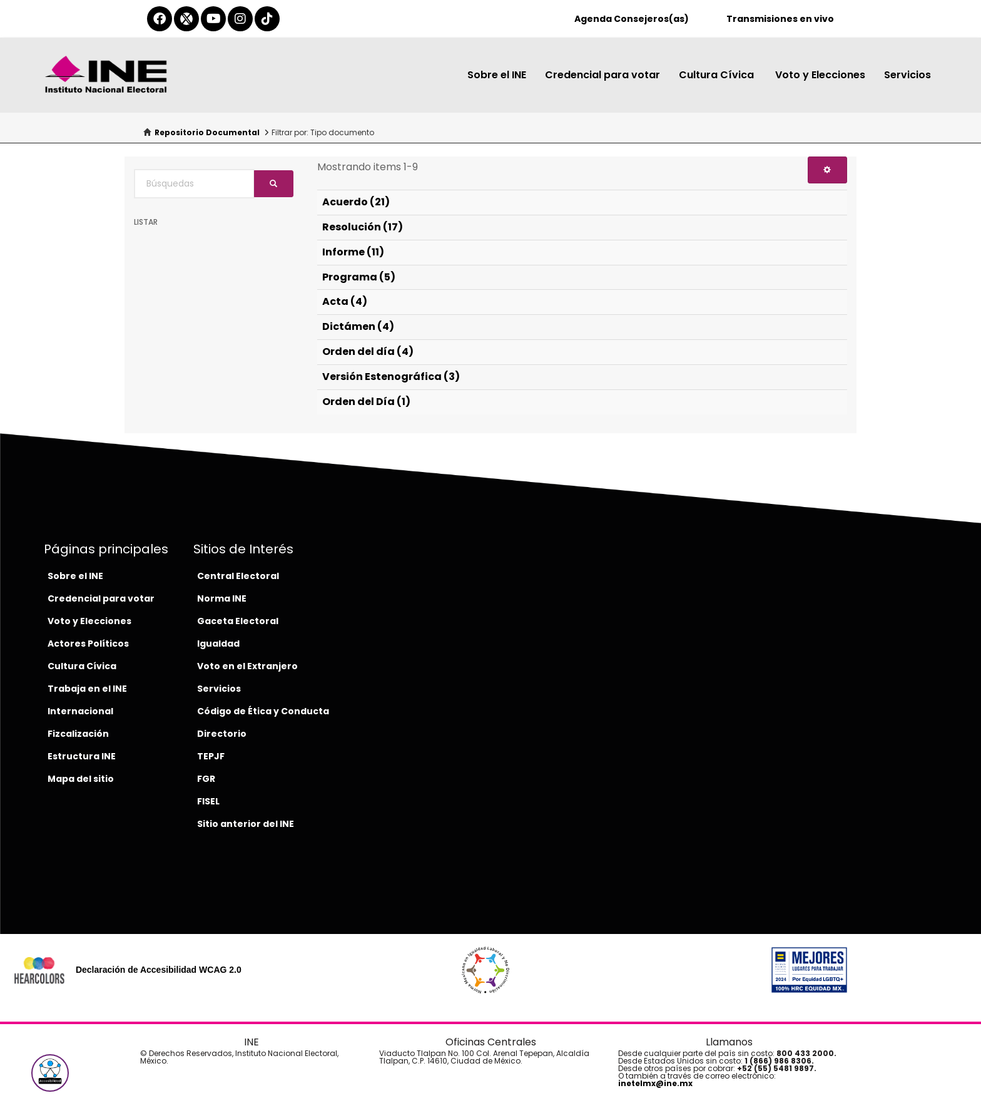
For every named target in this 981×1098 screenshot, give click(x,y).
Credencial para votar (602, 75)
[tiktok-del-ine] (267, 18)
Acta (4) (344, 301)
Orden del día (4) (368, 351)
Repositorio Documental (207, 132)
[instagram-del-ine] (240, 18)
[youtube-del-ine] (213, 18)
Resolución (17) (362, 227)
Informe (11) (353, 252)
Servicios (907, 75)
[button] (50, 1073)
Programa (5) (358, 277)
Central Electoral (238, 576)
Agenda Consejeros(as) (631, 19)
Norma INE (222, 598)
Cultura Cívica (717, 75)
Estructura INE (82, 756)
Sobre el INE (496, 75)
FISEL (208, 801)
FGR (206, 778)
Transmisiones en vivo (780, 19)
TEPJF (211, 756)
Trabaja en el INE (87, 688)
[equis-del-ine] (186, 18)
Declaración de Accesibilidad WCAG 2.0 (158, 970)
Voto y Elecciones (820, 75)
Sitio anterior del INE (245, 824)
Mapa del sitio (81, 778)
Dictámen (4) (358, 326)
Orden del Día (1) (366, 401)
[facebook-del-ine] (159, 18)
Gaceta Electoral (237, 621)
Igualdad (218, 643)
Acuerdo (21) (356, 202)
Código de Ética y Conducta (263, 711)
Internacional (80, 711)
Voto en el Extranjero (247, 666)
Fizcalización (78, 733)
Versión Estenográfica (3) (391, 376)
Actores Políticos (88, 643)
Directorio (222, 733)
